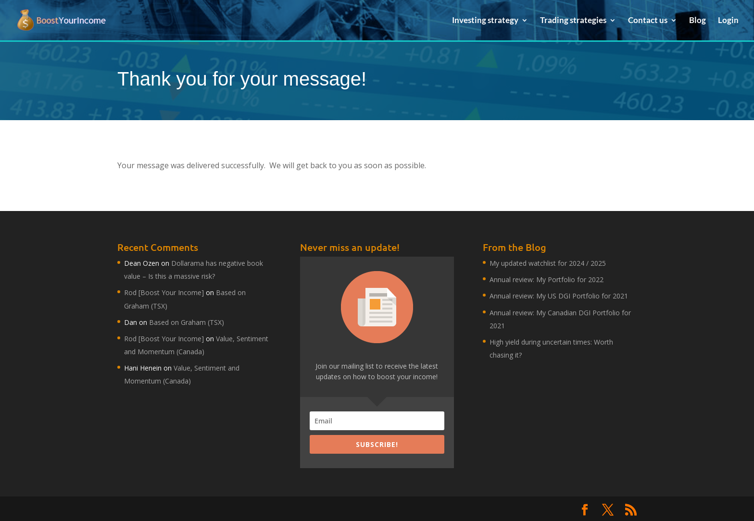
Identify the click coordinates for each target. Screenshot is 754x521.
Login (728, 21)
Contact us (647, 21)
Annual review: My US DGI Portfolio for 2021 (559, 295)
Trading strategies (573, 21)
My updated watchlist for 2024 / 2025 (548, 263)
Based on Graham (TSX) (186, 322)
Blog (697, 21)
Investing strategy (485, 21)
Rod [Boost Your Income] (164, 292)
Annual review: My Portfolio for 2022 (546, 279)
